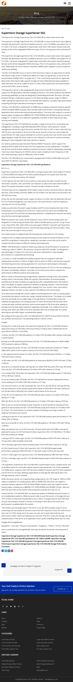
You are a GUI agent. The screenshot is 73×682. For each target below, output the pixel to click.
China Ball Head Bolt (8, 661)
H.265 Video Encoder (8, 639)
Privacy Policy (41, 628)
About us (39, 618)
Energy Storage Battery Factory (11, 664)
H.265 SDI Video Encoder (9, 643)
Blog (27, 17)
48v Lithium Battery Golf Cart (10, 667)
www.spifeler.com (42, 670)
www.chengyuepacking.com (45, 664)
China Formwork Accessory (45, 661)
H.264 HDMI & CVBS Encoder (10, 646)
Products (4, 621)
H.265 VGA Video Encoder (45, 643)
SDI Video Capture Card (44, 649)
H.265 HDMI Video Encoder (45, 639)
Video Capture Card (43, 646)
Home (21, 17)
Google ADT (59, 570)
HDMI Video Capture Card (9, 649)
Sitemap (4, 628)
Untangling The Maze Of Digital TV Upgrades (25, 566)
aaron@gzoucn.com (51, 679)
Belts (38, 667)
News (38, 621)
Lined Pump (5, 670)
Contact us (62, 589)
